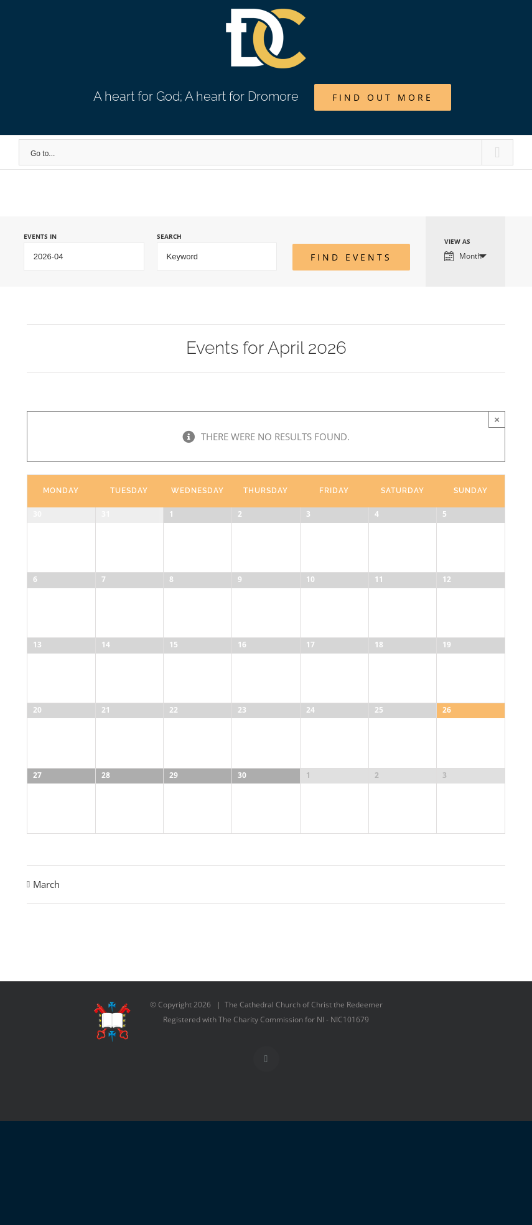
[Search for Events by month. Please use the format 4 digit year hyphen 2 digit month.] (84, 256)
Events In (40, 236)
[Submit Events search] (351, 257)
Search (169, 236)
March (46, 1009)
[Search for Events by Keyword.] (217, 256)
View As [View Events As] (457, 241)
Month (463, 256)
